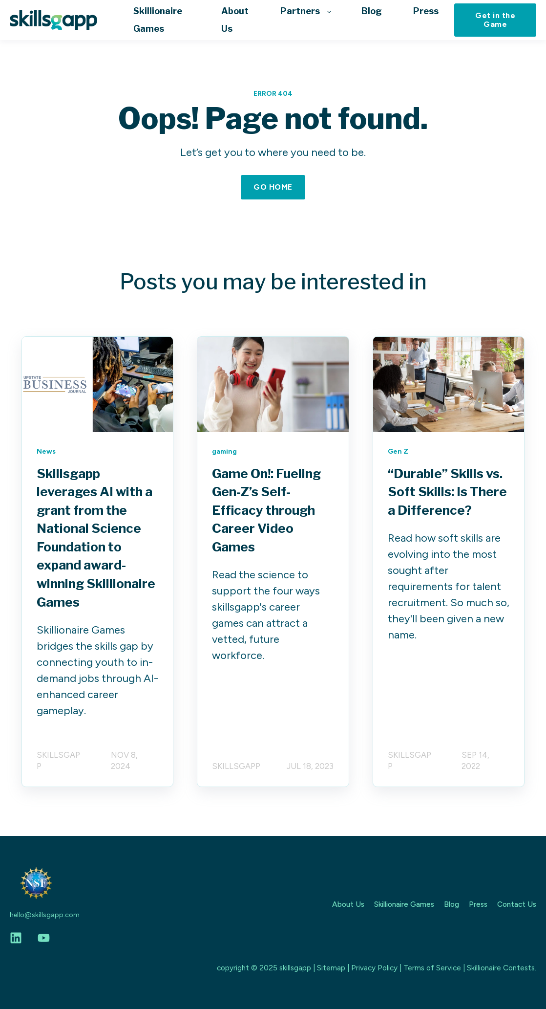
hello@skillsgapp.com (45, 915)
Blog (451, 904)
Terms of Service (432, 967)
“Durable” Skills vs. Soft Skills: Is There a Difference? (447, 492)
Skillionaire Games (404, 904)
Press (478, 904)
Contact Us (516, 904)
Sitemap (331, 967)
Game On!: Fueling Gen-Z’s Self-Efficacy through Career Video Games (266, 510)
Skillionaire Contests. (501, 967)
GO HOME (272, 187)
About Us (348, 904)
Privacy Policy (374, 967)
